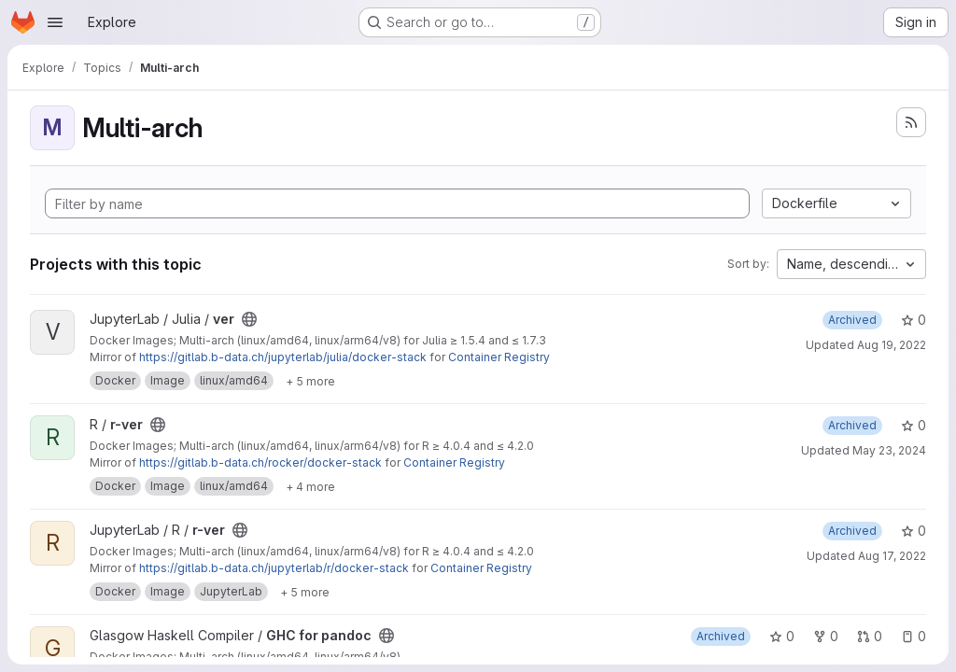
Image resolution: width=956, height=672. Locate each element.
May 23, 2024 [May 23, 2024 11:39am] (889, 450)
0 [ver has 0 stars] (913, 320)
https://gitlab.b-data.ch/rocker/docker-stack (260, 462)
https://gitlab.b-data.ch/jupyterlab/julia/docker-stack (283, 357)
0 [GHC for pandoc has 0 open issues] (913, 636)
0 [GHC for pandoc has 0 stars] (781, 636)
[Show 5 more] (310, 381)
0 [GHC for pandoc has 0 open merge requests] (869, 636)
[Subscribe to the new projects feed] (911, 122)
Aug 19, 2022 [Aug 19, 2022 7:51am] (891, 345)
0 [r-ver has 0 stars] (913, 425)
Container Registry (499, 357)
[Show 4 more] (310, 486)
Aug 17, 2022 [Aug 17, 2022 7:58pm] (892, 556)
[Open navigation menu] (55, 22)
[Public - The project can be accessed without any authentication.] (249, 319)
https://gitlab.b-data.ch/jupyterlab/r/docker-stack (274, 568)
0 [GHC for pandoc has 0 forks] (825, 636)
